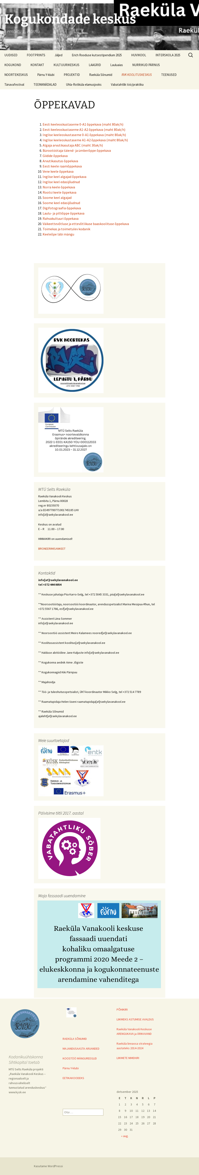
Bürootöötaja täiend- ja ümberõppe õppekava (77, 150)
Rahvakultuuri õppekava (61, 218)
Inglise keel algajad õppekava (64, 176)
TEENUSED (169, 75)
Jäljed (58, 55)
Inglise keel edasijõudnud (61, 182)
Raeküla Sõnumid (100, 75)
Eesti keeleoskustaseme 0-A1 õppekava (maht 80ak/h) (83, 124)
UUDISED (10, 55)
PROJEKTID (72, 75)
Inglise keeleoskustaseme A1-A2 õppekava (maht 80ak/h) (85, 140)
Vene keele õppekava (58, 171)
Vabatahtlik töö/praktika (127, 84)
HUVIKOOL (138, 55)
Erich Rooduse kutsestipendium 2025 (97, 55)
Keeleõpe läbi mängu (58, 234)
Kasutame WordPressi (48, 1166)
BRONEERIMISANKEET (51, 549)
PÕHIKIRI (122, 1009)
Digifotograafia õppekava (62, 208)
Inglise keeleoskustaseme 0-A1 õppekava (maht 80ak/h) (84, 135)
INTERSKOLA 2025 (168, 55)
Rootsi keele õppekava (59, 192)
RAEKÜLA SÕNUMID (75, 1039)
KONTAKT (37, 65)
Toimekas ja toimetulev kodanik (66, 229)
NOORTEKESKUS (16, 75)
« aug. (125, 1136)
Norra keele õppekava (59, 187)
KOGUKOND (12, 65)
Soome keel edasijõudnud (61, 203)
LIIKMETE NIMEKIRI (128, 1058)
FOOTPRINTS (36, 55)
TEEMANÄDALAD (45, 84)
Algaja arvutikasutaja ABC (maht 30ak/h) (73, 145)
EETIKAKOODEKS (73, 1078)
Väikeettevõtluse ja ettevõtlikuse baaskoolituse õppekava (86, 224)
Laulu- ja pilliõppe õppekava (63, 213)
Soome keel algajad (57, 197)
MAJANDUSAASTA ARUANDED (81, 1049)
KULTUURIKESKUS (66, 65)
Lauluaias (116, 65)
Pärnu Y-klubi (45, 75)
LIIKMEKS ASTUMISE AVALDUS (135, 1019)
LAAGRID (95, 65)
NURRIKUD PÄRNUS (146, 65)
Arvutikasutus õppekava (60, 161)
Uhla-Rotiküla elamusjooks (84, 84)
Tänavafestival (14, 84)
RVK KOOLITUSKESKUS (137, 75)
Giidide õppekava (55, 155)
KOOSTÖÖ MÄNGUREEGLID (80, 1058)
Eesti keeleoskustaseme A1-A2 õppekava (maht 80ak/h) (84, 129)
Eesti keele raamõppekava (62, 166)
